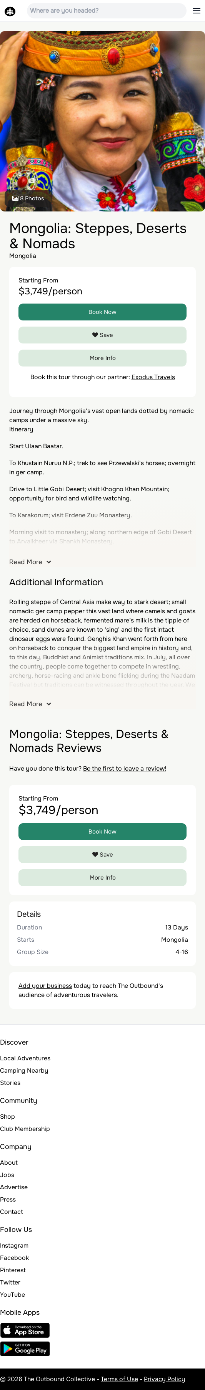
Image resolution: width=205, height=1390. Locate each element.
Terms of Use (119, 1379)
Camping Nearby (24, 1070)
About (9, 1163)
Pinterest (13, 1270)
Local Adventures (25, 1058)
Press (8, 1199)
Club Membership (25, 1129)
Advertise (14, 1187)
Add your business (45, 986)
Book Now (102, 312)
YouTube (12, 1295)
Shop (7, 1117)
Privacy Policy (164, 1379)
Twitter (10, 1282)
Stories (10, 1083)
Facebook (14, 1258)
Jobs (7, 1175)
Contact (11, 1212)
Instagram (14, 1245)
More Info (103, 358)
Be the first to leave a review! (124, 768)
